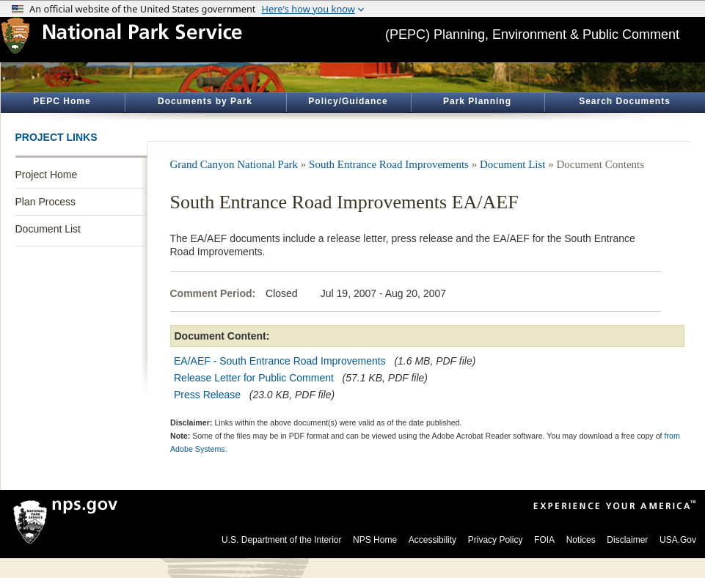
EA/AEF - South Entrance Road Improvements (280, 361)
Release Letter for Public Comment (254, 378)
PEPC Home (61, 101)
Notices (581, 540)
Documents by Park (205, 101)
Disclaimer (627, 540)
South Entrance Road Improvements (389, 164)
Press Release (207, 394)
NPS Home (375, 540)
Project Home (46, 174)
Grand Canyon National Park (234, 164)
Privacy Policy (495, 540)
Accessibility (432, 540)
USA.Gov (678, 540)
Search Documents (625, 101)
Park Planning (477, 101)
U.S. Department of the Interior (281, 540)
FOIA (544, 540)
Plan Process (45, 202)
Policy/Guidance (347, 101)
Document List (48, 229)
